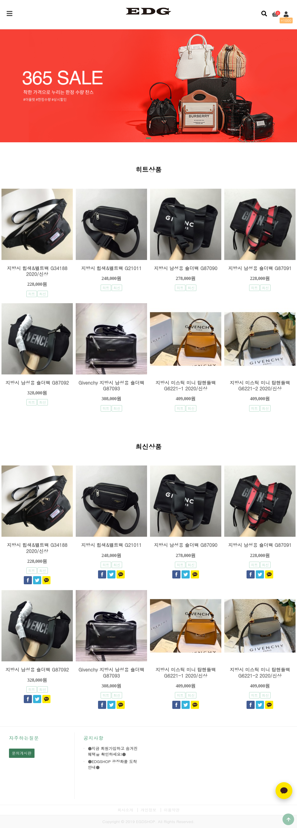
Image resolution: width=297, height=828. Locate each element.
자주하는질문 (24, 738)
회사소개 (125, 810)
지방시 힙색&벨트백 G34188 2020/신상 (37, 271)
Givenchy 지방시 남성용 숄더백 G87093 (111, 385)
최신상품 (148, 447)
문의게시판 (22, 753)
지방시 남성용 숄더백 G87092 (37, 382)
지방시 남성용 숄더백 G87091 (260, 268)
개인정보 (148, 810)
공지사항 (94, 738)
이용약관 (172, 810)
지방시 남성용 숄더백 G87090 (186, 268)
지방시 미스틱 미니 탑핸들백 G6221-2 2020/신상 (260, 385)
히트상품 (148, 170)
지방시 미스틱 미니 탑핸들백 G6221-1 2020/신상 (185, 385)
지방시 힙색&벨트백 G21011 (111, 268)
